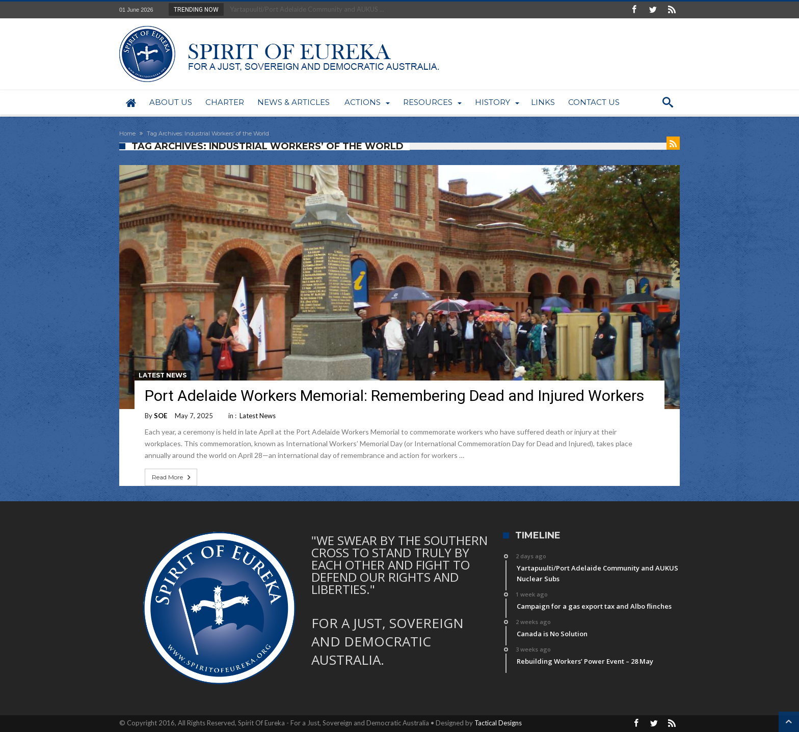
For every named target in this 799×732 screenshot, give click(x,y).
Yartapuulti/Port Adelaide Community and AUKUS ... (304, 9)
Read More (172, 477)
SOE (160, 416)
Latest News (163, 375)
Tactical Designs (498, 723)
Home (127, 133)
